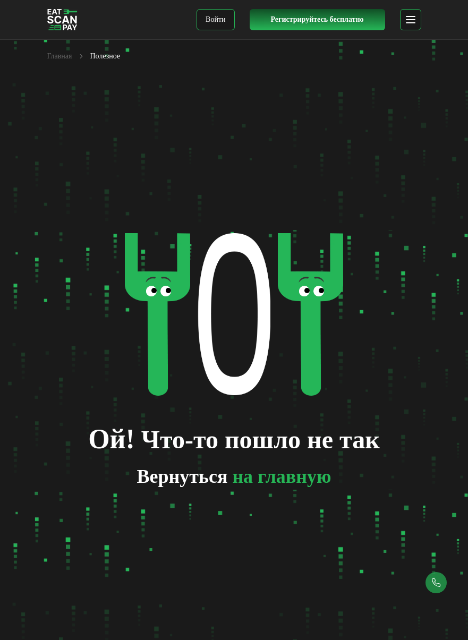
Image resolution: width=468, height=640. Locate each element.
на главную (281, 476)
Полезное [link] (105, 56)
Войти (215, 19)
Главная (59, 56)
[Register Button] (317, 19)
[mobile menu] (410, 19)
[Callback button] (436, 582)
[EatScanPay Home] (62, 19)
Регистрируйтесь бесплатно (316, 19)
